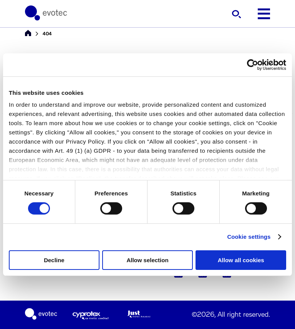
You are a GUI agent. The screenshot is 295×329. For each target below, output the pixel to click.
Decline (54, 260)
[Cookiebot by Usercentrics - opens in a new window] (252, 64)
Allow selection (147, 260)
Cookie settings (248, 236)
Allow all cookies (241, 260)
